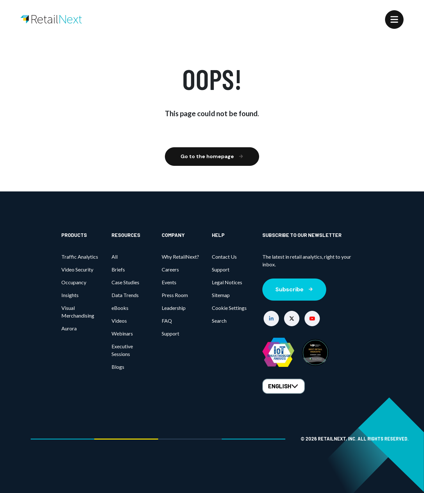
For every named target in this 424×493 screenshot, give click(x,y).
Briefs (118, 269)
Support (170, 333)
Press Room (175, 295)
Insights (70, 295)
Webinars (122, 333)
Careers (170, 269)
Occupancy (73, 282)
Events (169, 282)
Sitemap (221, 295)
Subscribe (294, 289)
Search (219, 321)
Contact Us (224, 257)
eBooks (120, 308)
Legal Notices (227, 282)
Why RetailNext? (180, 257)
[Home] (51, 19)
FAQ (167, 321)
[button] (271, 318)
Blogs (118, 367)
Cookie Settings (229, 308)
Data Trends (125, 295)
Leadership (174, 308)
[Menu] (394, 19)
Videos (119, 321)
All (115, 257)
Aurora (69, 328)
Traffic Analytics (79, 257)
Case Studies (125, 282)
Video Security (77, 269)
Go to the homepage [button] (212, 156)
